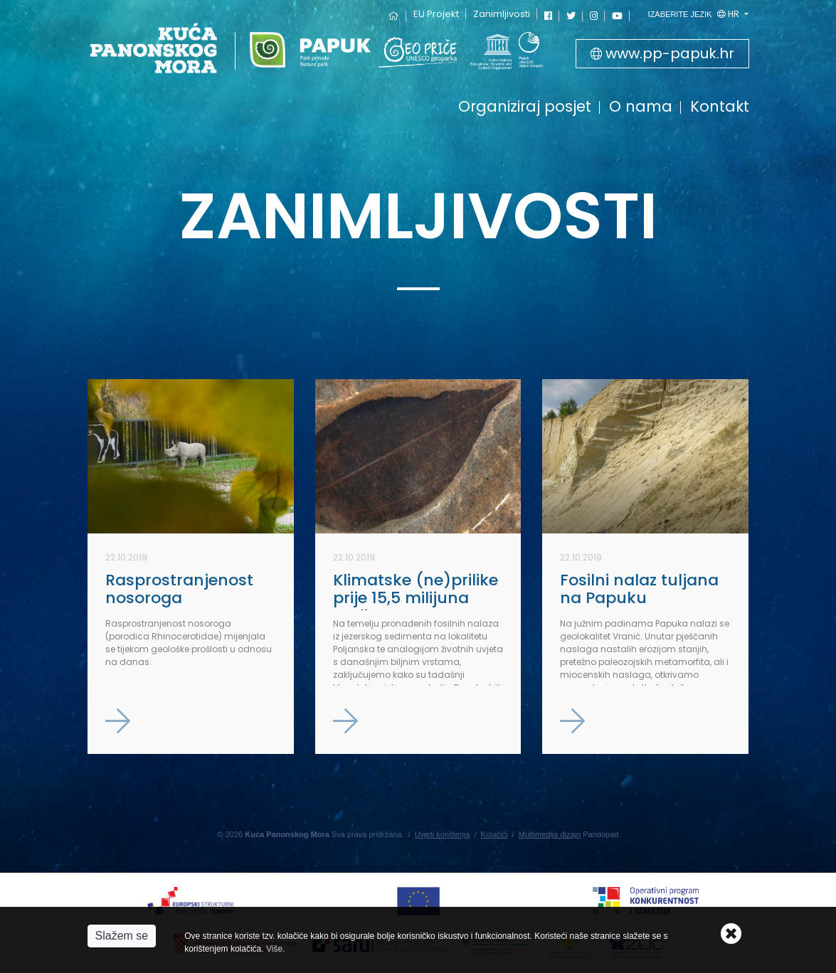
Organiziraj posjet (524, 108)
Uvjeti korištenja (442, 834)
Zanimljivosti (501, 14)
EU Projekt (436, 14)
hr (695, 14)
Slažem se (122, 936)
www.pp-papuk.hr (662, 53)
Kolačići (494, 834)
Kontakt (719, 108)
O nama (640, 108)
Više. (275, 949)
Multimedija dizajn (550, 834)
